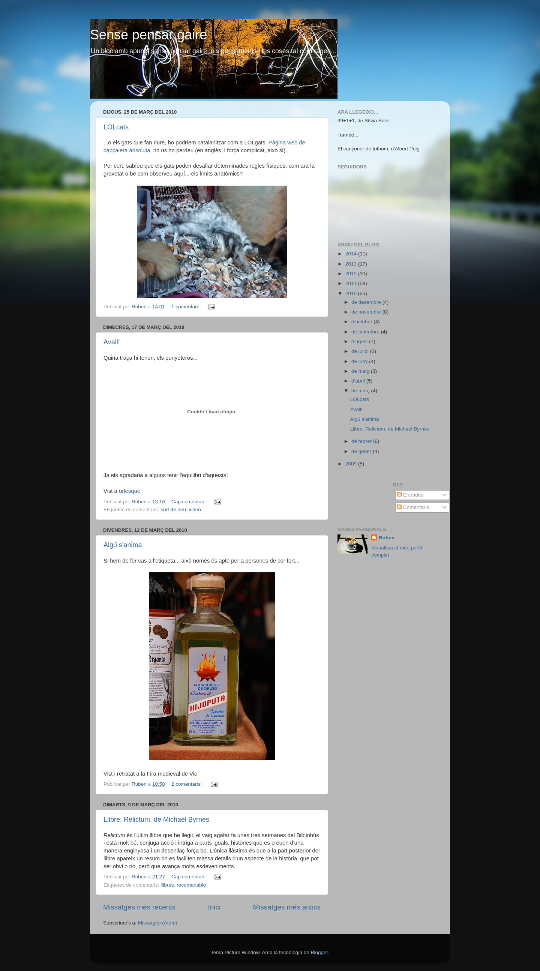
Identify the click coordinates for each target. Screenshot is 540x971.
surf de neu (173, 509)
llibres (167, 885)
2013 (351, 264)
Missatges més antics (287, 907)
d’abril (358, 381)
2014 (351, 254)
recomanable (191, 885)
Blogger (319, 952)
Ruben (386, 537)
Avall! (112, 342)
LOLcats (116, 127)
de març (361, 390)
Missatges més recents (139, 907)
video (195, 509)
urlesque (129, 491)
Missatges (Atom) (157, 923)
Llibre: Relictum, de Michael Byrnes (156, 819)
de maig (361, 371)
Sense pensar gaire (148, 34)
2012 (351, 273)
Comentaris (413, 507)
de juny (360, 361)
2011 (351, 283)
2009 (351, 464)
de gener (362, 451)
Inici (214, 907)
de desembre (366, 302)
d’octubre (362, 321)
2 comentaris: (187, 784)
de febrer (362, 441)
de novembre (366, 312)
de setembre (366, 332)
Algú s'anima (123, 545)
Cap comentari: (189, 501)
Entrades (410, 495)
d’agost (360, 341)
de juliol (360, 351)
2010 (351, 293)
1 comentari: (186, 306)
